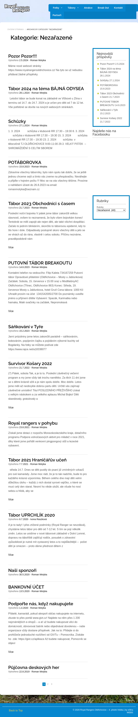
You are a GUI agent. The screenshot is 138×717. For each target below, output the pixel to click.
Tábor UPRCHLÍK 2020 (31, 515)
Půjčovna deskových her (33, 667)
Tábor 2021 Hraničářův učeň (37, 459)
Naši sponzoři (22, 570)
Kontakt (118, 7)
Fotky (56, 7)
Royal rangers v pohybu (32, 423)
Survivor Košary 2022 (30, 363)
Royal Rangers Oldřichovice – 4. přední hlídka (101, 710)
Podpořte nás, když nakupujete (40, 603)
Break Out (103, 7)
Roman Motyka (38, 60)
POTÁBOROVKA (24, 162)
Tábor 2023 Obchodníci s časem (41, 203)
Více (11, 247)
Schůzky (17, 121)
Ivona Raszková (38, 519)
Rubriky (100, 207)
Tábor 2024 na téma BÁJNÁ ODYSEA (46, 88)
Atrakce (88, 7)
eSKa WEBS (130, 711)
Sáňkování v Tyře (25, 326)
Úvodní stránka (15, 29)
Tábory (71, 7)
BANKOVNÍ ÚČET (26, 587)
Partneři (57, 15)
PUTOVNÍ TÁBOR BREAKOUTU (40, 262)
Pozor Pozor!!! (22, 56)
